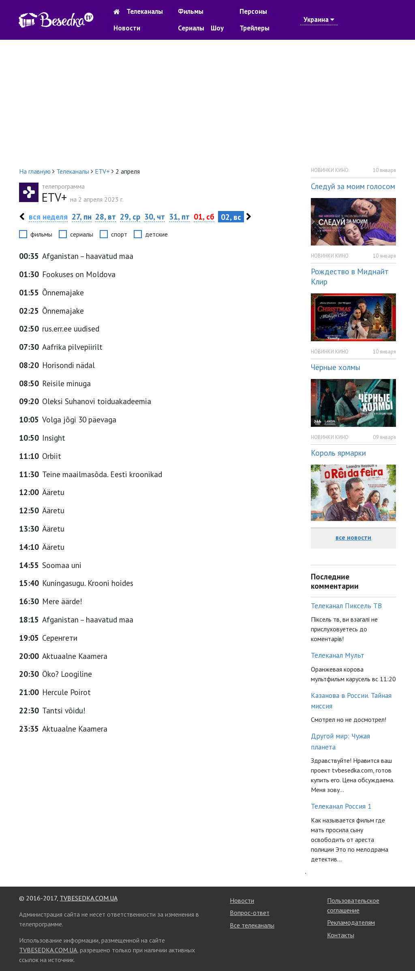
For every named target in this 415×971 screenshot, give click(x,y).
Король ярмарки (338, 453)
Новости (126, 28)
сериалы (81, 234)
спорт (119, 234)
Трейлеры (255, 28)
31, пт (179, 216)
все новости (353, 537)
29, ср (130, 216)
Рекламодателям (351, 922)
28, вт (105, 216)
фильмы (41, 234)
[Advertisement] (207, 103)
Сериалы (191, 28)
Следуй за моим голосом (353, 186)
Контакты (340, 935)
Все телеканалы (252, 925)
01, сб (204, 216)
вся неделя (48, 216)
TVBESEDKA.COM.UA (89, 898)
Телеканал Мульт (337, 655)
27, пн (82, 216)
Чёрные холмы (335, 367)
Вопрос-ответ (250, 913)
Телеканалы (144, 11)
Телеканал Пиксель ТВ (346, 605)
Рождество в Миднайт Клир (350, 276)
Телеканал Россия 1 (341, 806)
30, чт (154, 216)
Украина (319, 19)
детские (156, 234)
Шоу (217, 28)
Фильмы (190, 11)
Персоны (253, 11)
